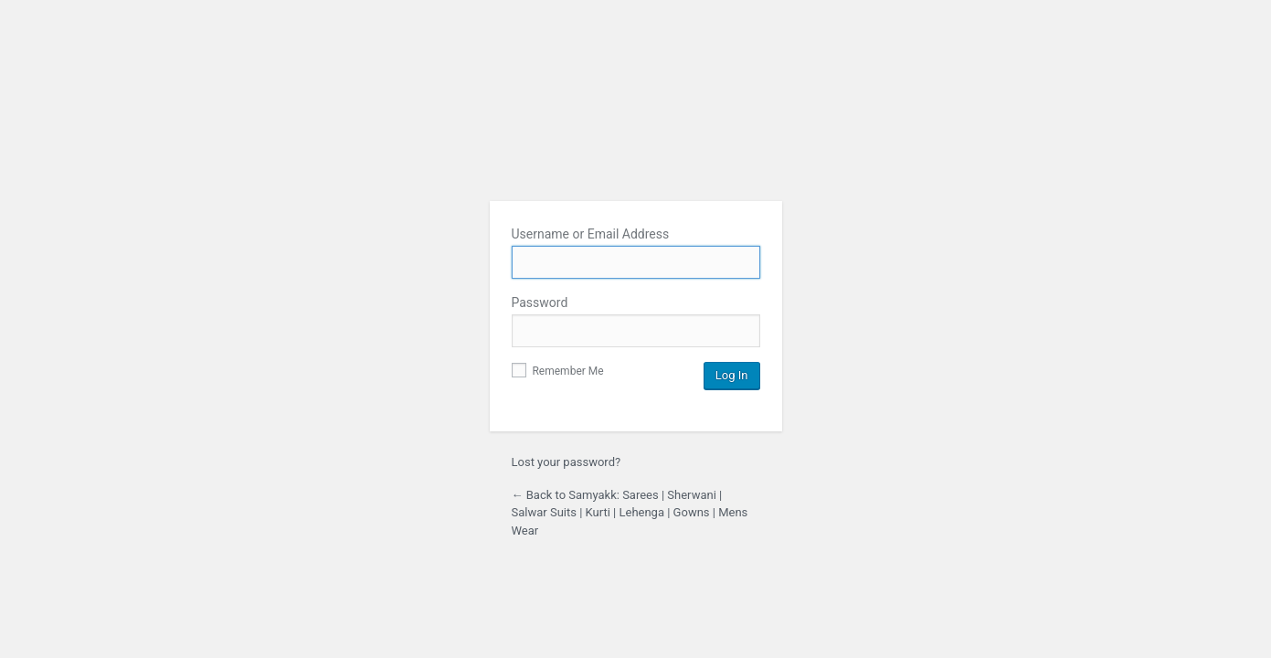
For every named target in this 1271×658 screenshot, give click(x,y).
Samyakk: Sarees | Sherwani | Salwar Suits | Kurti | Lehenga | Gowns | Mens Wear (636, 139)
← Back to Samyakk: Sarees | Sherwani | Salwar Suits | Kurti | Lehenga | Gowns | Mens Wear (630, 512)
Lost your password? (566, 462)
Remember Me (558, 371)
